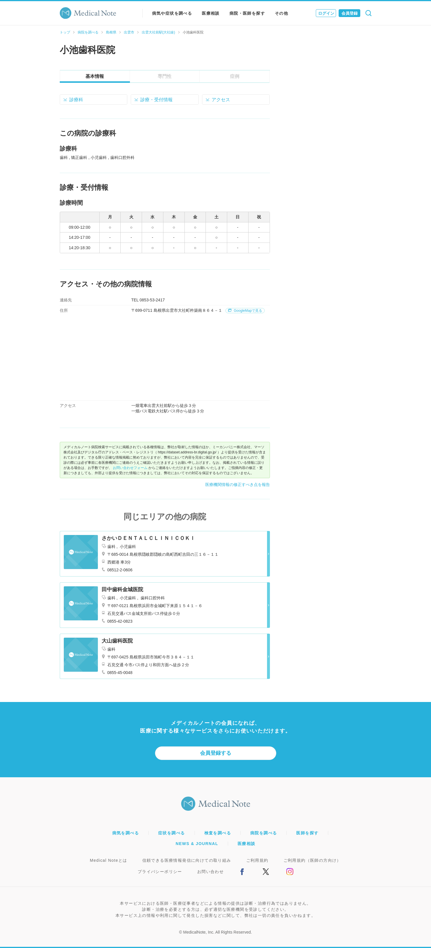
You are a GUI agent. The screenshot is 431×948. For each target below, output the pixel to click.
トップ (65, 32)
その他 (281, 13)
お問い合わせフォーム (130, 468)
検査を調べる (217, 833)
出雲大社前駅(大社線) (158, 32)
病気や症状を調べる (172, 13)
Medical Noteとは (108, 860)
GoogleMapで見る (245, 311)
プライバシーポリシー (160, 871)
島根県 (111, 32)
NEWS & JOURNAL (197, 844)
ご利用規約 (257, 860)
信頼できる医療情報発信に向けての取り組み (186, 860)
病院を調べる (88, 32)
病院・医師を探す (247, 13)
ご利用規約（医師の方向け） (312, 860)
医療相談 (211, 13)
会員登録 (350, 13)
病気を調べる (125, 833)
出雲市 (129, 32)
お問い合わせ (210, 871)
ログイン (326, 13)
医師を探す (307, 833)
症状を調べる (171, 833)
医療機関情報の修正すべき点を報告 (237, 484)
